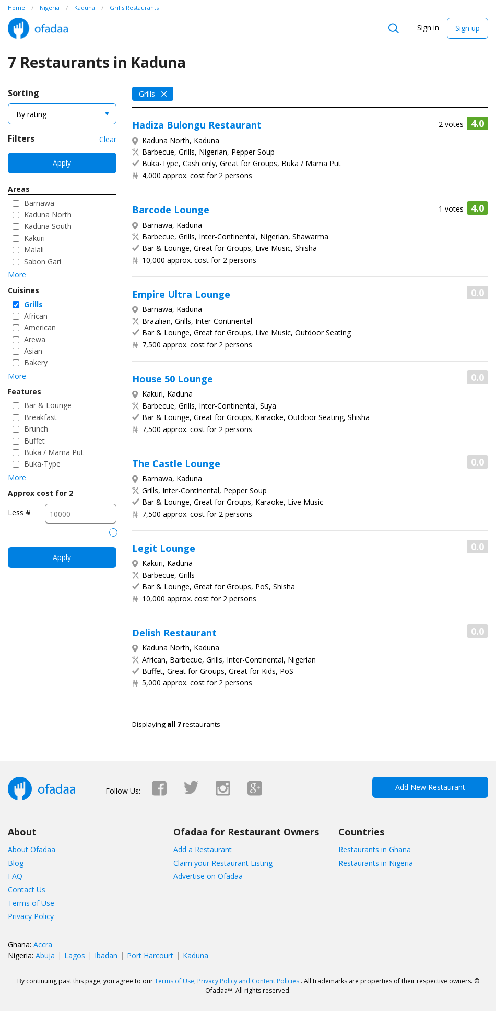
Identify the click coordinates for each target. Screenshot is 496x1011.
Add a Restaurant (202, 849)
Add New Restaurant (430, 787)
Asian (33, 351)
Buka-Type (42, 464)
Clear (107, 139)
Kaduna (195, 955)
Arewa (34, 339)
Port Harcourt (150, 955)
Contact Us (26, 889)
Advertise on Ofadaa (208, 876)
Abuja (45, 955)
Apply (62, 163)
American (40, 327)
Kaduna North (48, 214)
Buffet (34, 441)
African (36, 316)
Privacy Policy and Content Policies (248, 981)
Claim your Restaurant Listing (223, 863)
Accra (42, 944)
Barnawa (39, 203)
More (17, 275)
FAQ (15, 876)
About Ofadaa (31, 849)
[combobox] (62, 113)
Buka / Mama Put (54, 452)
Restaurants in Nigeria (375, 863)
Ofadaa (38, 28)
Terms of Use (31, 903)
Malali (34, 249)
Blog (15, 863)
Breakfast (40, 417)
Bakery (36, 362)
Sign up (467, 28)
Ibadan (106, 955)
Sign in (428, 27)
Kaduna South (48, 226)
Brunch (36, 429)
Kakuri (34, 238)
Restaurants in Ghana (374, 849)
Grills (33, 304)
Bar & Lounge (48, 405)
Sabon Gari (42, 261)
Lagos (74, 955)
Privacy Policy (31, 916)
